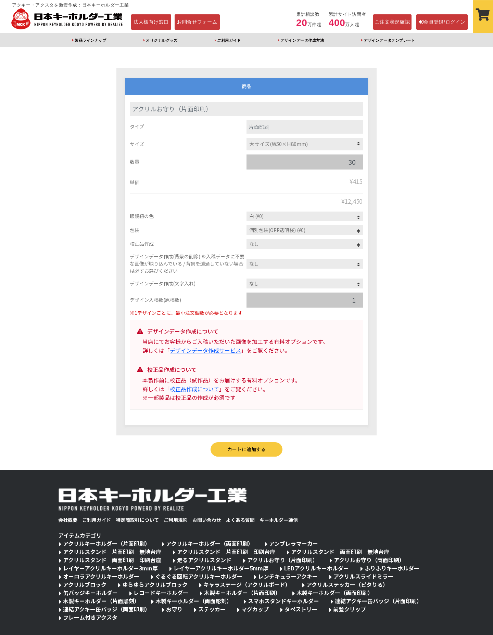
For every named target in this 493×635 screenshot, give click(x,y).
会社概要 (67, 519)
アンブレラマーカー (293, 543)
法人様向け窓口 (151, 22)
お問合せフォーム (197, 22)
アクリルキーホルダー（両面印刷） (209, 543)
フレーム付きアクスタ (90, 617)
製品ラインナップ (90, 40)
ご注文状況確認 (392, 22)
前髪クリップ (349, 609)
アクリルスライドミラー (363, 576)
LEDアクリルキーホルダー (316, 568)
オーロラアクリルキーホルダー (101, 576)
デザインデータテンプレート (389, 40)
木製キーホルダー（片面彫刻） (101, 601)
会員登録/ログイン (442, 22)
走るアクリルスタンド (204, 560)
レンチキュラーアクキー (288, 576)
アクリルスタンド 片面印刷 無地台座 (112, 552)
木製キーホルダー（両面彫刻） (193, 601)
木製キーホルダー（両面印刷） (334, 593)
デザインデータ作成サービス (205, 350)
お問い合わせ (206, 519)
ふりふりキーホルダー (392, 568)
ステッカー (212, 609)
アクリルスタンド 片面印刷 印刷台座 (226, 552)
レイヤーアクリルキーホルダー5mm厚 (221, 568)
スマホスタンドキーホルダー (283, 601)
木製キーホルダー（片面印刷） (242, 593)
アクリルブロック (84, 584)
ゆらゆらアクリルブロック (155, 584)
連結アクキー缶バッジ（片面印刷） (378, 601)
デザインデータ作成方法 (302, 40)
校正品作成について (194, 389)
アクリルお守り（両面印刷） (369, 560)
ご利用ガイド (229, 40)
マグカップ (255, 609)
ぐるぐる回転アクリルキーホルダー (198, 576)
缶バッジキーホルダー (90, 593)
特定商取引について (137, 519)
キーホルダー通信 (279, 519)
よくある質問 (240, 519)
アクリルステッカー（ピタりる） (347, 584)
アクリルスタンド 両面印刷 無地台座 (340, 552)
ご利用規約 (176, 519)
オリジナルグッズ (161, 40)
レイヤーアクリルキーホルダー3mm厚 (110, 568)
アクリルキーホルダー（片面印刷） (106, 543)
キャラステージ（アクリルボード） (247, 584)
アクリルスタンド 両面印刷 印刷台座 (112, 560)
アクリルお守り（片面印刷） (282, 560)
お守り (174, 609)
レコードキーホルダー (161, 593)
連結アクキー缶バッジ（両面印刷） (106, 609)
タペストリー (301, 609)
